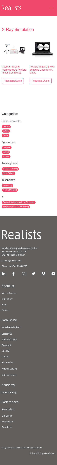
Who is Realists (9, 293)
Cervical (6, 126)
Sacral (5, 135)
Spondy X (6, 345)
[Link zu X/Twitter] (33, 273)
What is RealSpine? (11, 327)
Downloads (7, 427)
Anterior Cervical (9, 368)
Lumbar (6, 131)
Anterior (6, 156)
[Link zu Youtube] (53, 273)
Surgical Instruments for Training (16, 206)
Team (4, 304)
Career (5, 310)
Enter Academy (9, 392)
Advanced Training (10, 168)
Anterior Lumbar (9, 375)
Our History (7, 299)
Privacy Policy (36, 453)
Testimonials (8, 409)
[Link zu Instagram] (23, 273)
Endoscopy (7, 185)
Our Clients (7, 415)
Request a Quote (13, 81)
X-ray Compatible (10, 190)
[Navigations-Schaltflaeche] (51, 8)
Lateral (6, 152)
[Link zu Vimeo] (43, 273)
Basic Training (8, 173)
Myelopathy (7, 362)
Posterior (6, 147)
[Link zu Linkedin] (3, 273)
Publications (7, 421)
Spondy (5, 351)
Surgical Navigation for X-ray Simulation (19, 202)
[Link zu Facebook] (13, 273)
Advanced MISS (9, 339)
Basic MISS (7, 334)
